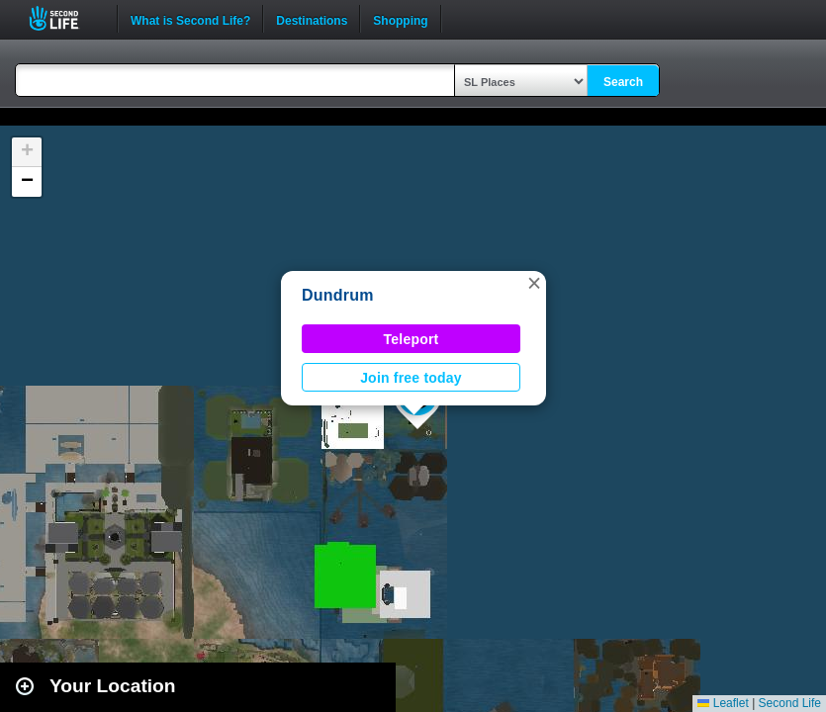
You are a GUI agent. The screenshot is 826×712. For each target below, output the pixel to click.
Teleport (411, 339)
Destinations (311, 19)
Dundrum (338, 295)
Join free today (411, 378)
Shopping (400, 19)
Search (623, 82)
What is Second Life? (190, 19)
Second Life (65, 18)
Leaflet (722, 703)
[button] (534, 283)
